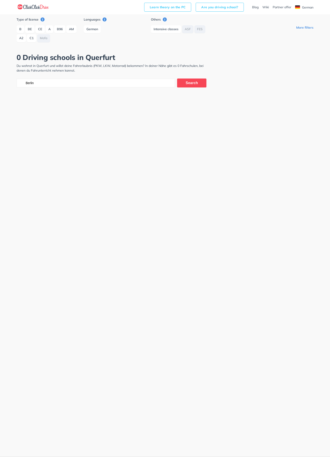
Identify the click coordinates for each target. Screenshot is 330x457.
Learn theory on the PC (168, 7)
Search (192, 83)
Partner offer (282, 7)
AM (71, 29)
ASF (188, 29)
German (304, 7)
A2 (21, 38)
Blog (255, 7)
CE (40, 29)
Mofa (43, 38)
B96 (60, 29)
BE (30, 29)
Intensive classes (166, 29)
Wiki (265, 7)
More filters (304, 28)
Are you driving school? (219, 7)
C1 (32, 38)
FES (200, 29)
